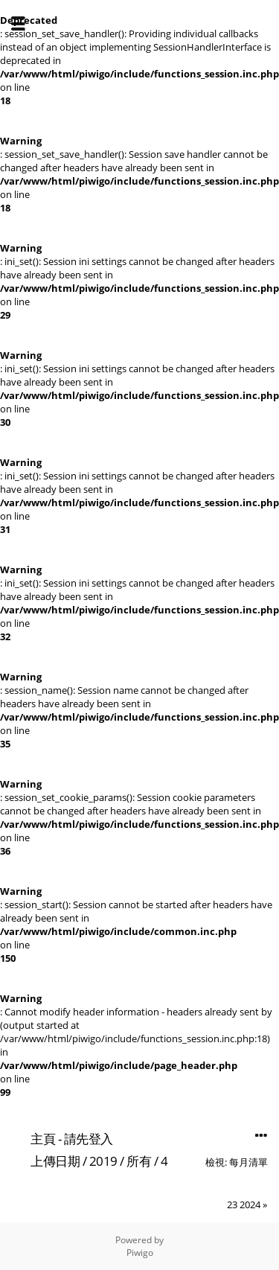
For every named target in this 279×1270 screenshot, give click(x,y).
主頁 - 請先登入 (72, 1138)
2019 (103, 1161)
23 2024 (243, 1204)
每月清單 (248, 1162)
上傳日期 (55, 1161)
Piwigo (139, 1252)
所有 (138, 1161)
